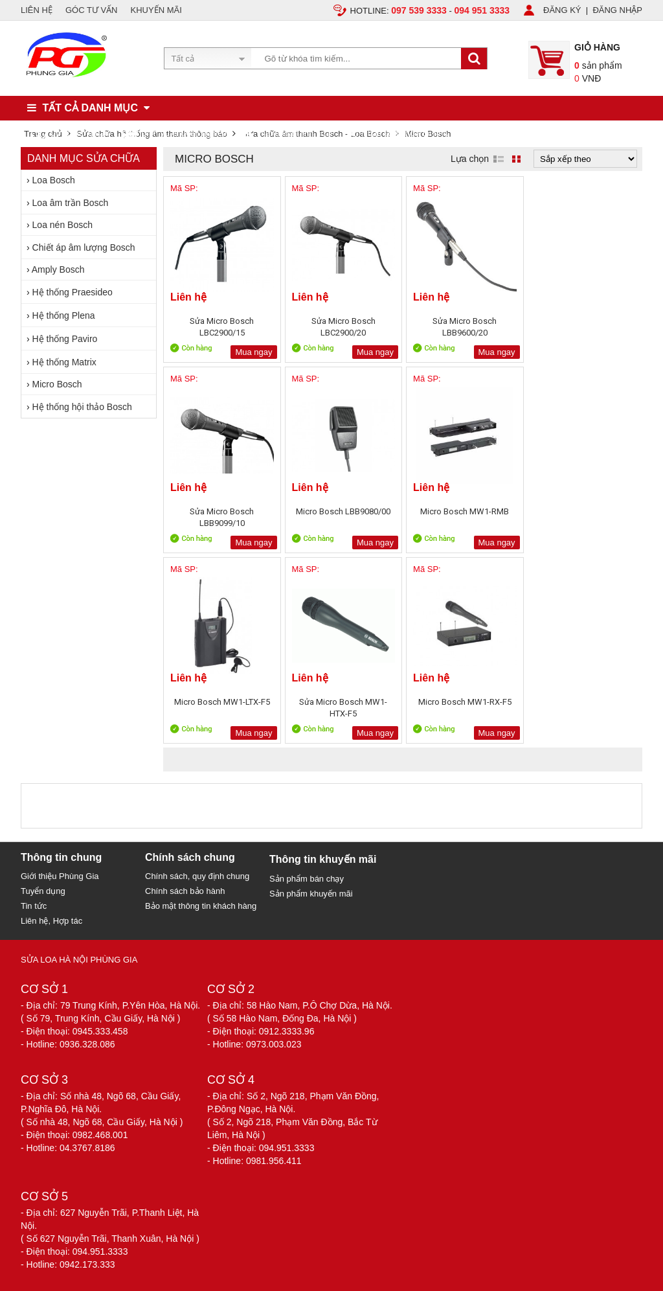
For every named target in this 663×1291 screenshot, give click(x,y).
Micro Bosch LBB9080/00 (221, 511)
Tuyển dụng (43, 891)
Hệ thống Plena (63, 315)
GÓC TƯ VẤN (91, 10)
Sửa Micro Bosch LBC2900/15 (222, 326)
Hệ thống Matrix (64, 362)
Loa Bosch (53, 180)
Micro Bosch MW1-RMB (342, 511)
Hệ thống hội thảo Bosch (82, 407)
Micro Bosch (57, 384)
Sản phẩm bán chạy (306, 879)
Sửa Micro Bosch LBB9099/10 (583, 326)
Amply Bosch (58, 269)
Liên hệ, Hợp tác (51, 921)
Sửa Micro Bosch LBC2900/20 (342, 326)
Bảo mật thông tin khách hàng (200, 906)
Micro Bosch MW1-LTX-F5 (462, 511)
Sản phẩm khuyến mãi (311, 893)
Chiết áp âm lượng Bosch (83, 247)
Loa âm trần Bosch (70, 203)
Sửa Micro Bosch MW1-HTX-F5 (583, 517)
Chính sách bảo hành (185, 891)
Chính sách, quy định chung (197, 876)
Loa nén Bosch (62, 225)
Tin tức (34, 906)
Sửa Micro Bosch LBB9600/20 (463, 326)
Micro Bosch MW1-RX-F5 (221, 702)
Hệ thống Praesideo (72, 292)
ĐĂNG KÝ (562, 10)
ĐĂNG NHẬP (617, 10)
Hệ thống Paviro (65, 339)
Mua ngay (252, 352)
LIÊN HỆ (36, 10)
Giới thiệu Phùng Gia (60, 876)
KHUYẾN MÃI (156, 10)
